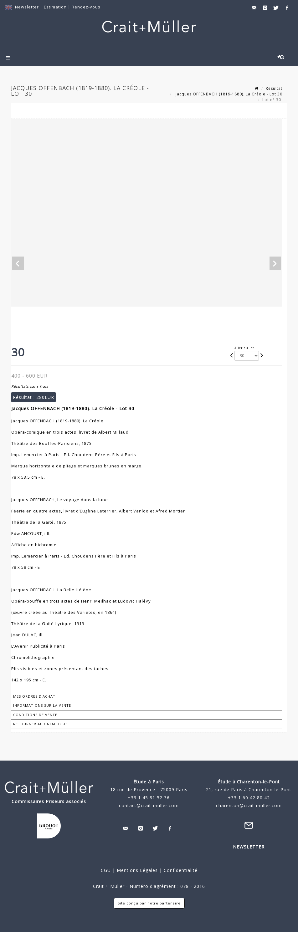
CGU (106, 870)
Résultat (274, 88)
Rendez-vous (86, 7)
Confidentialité (180, 870)
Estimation (56, 7)
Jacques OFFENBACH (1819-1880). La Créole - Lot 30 (228, 94)
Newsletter (27, 7)
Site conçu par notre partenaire (149, 903)
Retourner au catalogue (40, 723)
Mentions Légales (137, 870)
